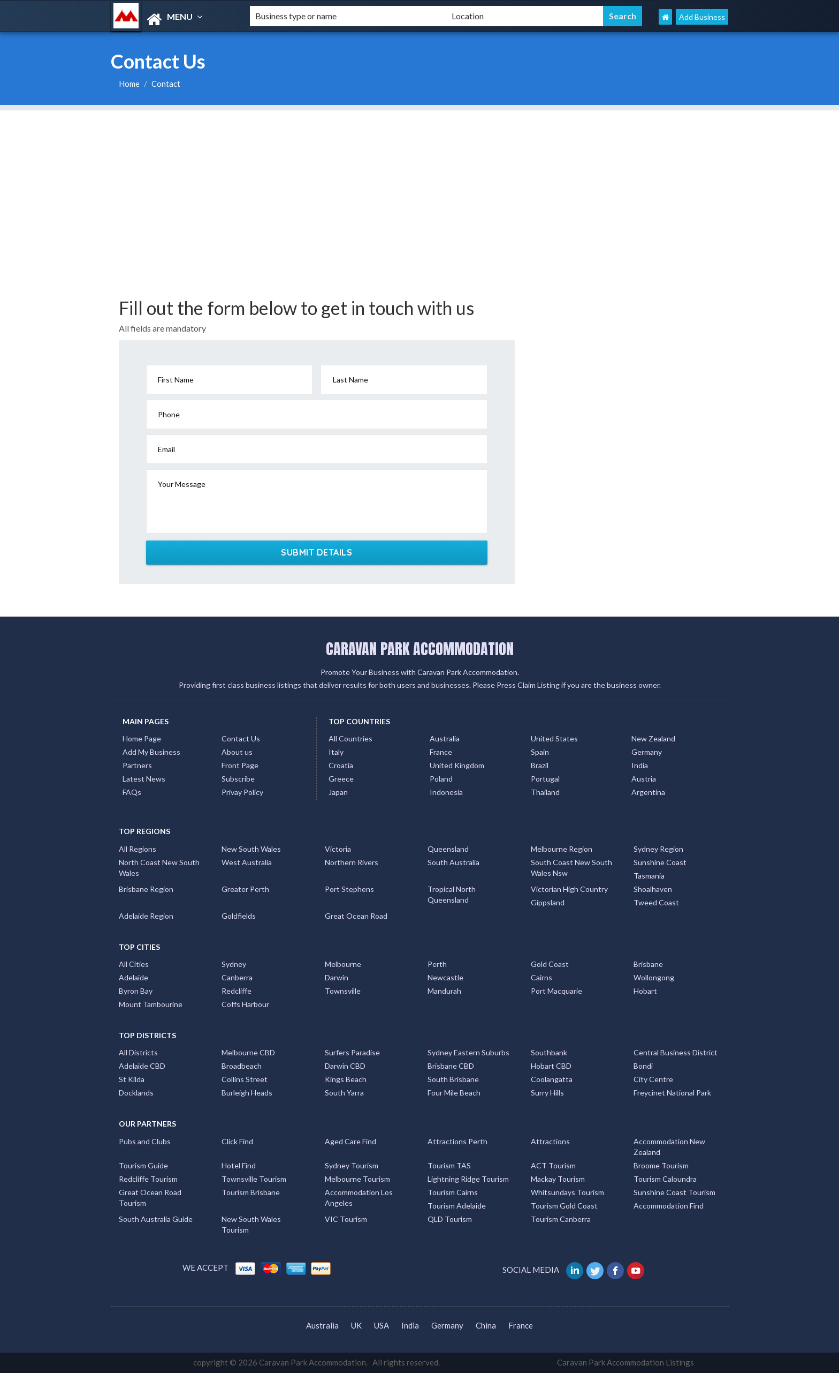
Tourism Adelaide (457, 1205)
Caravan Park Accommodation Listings (625, 1362)
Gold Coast (550, 964)
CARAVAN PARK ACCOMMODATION (420, 648)
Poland (441, 778)
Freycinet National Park (672, 1092)
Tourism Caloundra (665, 1178)
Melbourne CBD (248, 1052)
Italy (336, 751)
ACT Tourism (553, 1165)
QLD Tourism (450, 1219)
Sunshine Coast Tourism (674, 1192)
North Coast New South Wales (159, 867)
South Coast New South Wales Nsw (571, 867)
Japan (338, 792)
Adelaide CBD (142, 1065)
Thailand (545, 792)
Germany (646, 751)
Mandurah (444, 990)
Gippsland (548, 902)
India (639, 765)
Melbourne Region (561, 848)
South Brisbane (453, 1079)
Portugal (545, 778)
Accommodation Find (669, 1205)
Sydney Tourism (351, 1165)
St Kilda (131, 1079)
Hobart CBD (551, 1065)
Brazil (539, 765)
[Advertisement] (419, 185)
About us (237, 751)
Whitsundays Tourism (567, 1192)
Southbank (549, 1052)
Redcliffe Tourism (148, 1178)
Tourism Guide (143, 1165)
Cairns (541, 977)
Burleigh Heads (247, 1092)
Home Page (142, 738)
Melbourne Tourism (357, 1178)
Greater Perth (245, 889)
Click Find (237, 1141)
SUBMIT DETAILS (316, 552)
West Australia (247, 862)
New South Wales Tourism (251, 1224)
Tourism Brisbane (251, 1192)
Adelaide (133, 977)
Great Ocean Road (356, 915)
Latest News (144, 778)
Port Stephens (349, 889)
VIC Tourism (346, 1219)
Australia (445, 738)
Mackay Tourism (558, 1178)
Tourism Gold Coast (564, 1205)
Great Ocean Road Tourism (150, 1197)
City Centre (653, 1079)
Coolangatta (552, 1079)
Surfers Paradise (352, 1052)
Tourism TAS (449, 1165)
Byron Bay (135, 990)
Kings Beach (346, 1079)
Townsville (343, 990)
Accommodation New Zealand (669, 1147)
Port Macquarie (556, 990)
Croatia (341, 765)
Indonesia (446, 792)
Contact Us (241, 738)
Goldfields (239, 915)
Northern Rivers (351, 862)
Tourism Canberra (561, 1219)
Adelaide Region (146, 915)
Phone (169, 414)
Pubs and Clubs (145, 1141)
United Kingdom (457, 765)
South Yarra (344, 1092)
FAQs (132, 792)
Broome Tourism (661, 1165)
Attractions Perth (457, 1141)
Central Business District (676, 1052)
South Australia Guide (156, 1219)
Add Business (702, 16)
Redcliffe (236, 990)
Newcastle (445, 977)
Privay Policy (242, 792)
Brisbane (648, 964)
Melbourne (343, 964)
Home (129, 83)
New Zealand (653, 738)
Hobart (645, 990)
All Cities (134, 964)
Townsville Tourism (254, 1178)
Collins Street (245, 1079)
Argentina (648, 792)
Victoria (338, 848)
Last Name (350, 379)
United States (554, 738)
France (441, 751)
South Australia (453, 862)
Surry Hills (547, 1092)
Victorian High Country (569, 889)
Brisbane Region (146, 889)
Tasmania (649, 875)
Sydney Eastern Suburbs (468, 1052)
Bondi (643, 1065)
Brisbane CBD (451, 1065)
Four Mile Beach (454, 1092)
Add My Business (151, 751)
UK (356, 1325)
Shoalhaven (653, 889)
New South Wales (251, 848)
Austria (643, 778)
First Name (176, 379)
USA (381, 1325)
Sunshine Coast (660, 862)
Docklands (136, 1092)
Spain (540, 751)
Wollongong (654, 977)
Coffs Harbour (245, 1004)
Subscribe (238, 778)
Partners (137, 765)
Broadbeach (242, 1065)
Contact (165, 83)
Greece (341, 778)
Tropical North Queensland (452, 894)
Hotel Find (239, 1165)
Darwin (336, 977)
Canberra (237, 977)
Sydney (234, 964)
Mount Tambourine (150, 1004)
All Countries (350, 738)
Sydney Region (658, 848)
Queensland (448, 848)
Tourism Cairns (453, 1192)
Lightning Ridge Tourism (468, 1178)
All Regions (137, 848)
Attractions (550, 1141)
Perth (437, 964)
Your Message (181, 484)
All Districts (138, 1052)
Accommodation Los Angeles (359, 1197)
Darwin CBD (345, 1065)
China (486, 1325)
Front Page (240, 765)
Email (166, 449)
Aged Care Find (350, 1141)
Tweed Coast (656, 902)
